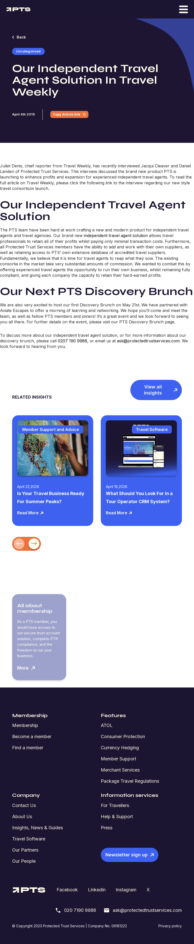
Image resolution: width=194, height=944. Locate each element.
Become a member (31, 736)
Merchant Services (120, 770)
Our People (24, 861)
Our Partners (25, 850)
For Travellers (115, 805)
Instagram (126, 889)
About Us (22, 816)
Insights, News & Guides (37, 827)
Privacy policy (170, 926)
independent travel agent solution (116, 235)
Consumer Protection (123, 736)
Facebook (67, 889)
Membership (25, 725)
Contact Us (24, 805)
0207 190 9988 (72, 340)
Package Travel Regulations (130, 781)
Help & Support (117, 816)
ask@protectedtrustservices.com (148, 340)
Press (106, 827)
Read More (30, 512)
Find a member (27, 747)
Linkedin (97, 889)
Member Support (118, 758)
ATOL (107, 725)
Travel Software (28, 838)
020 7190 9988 (75, 910)
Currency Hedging (120, 747)
